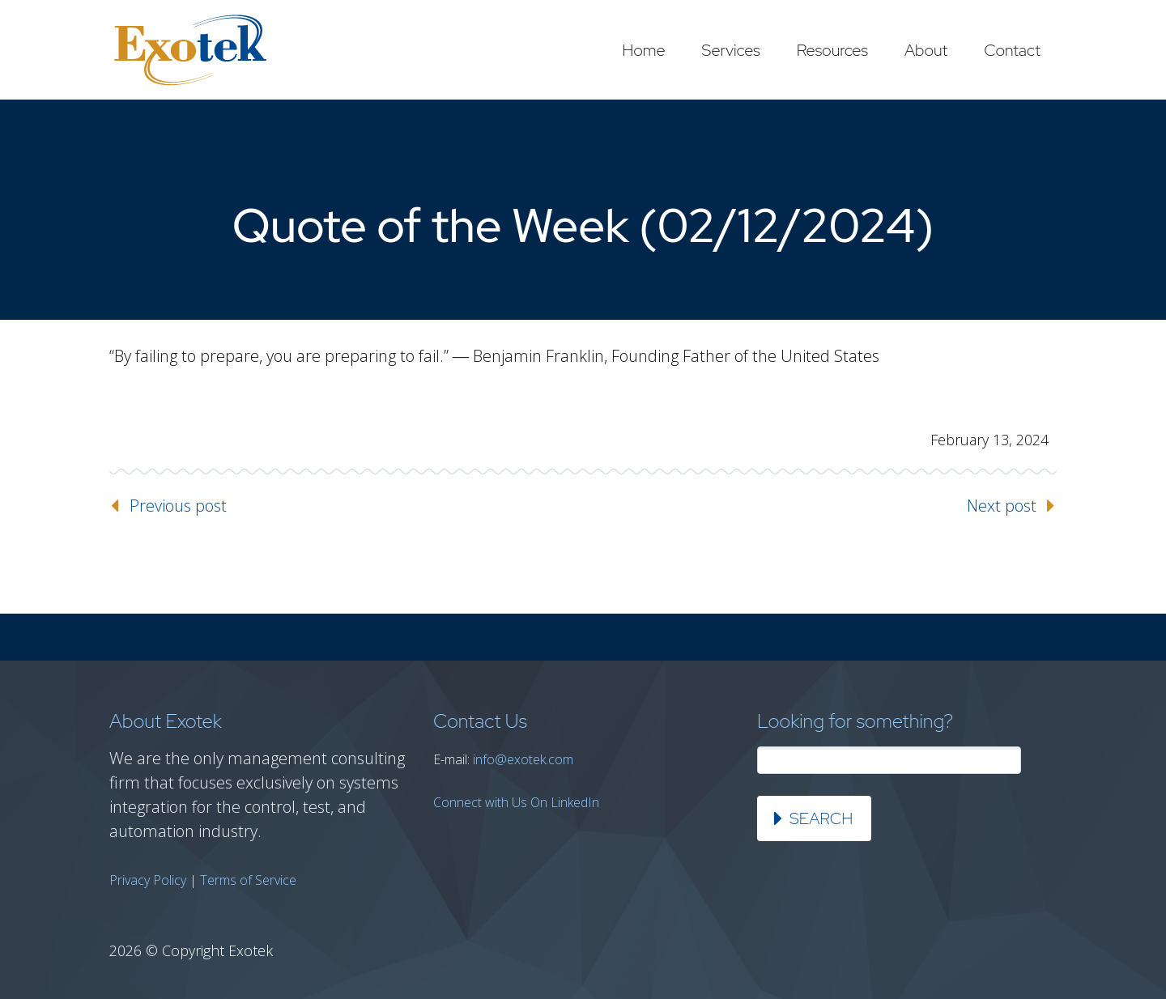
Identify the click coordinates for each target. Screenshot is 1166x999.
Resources (832, 50)
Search (821, 818)
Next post (1001, 506)
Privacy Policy (147, 880)
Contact (1012, 50)
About (925, 50)
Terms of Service (248, 880)
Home (643, 50)
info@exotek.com (523, 759)
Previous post (178, 506)
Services (731, 50)
